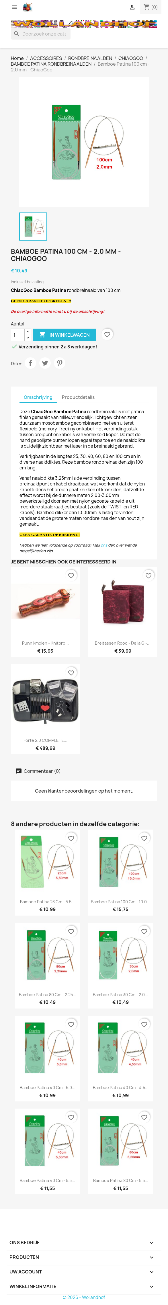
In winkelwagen (64, 335)
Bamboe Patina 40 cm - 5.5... (47, 1180)
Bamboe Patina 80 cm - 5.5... (120, 1180)
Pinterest (59, 363)
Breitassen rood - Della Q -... (123, 643)
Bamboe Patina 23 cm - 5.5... (47, 901)
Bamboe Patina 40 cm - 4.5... (121, 1087)
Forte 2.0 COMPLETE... (45, 740)
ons (104, 545)
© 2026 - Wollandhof (84, 1297)
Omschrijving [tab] (38, 397)
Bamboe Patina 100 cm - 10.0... (120, 901)
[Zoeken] (41, 34)
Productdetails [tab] (78, 397)
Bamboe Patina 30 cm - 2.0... (120, 994)
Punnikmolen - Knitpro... (45, 643)
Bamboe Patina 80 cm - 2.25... (47, 994)
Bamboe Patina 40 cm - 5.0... (47, 1087)
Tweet (45, 363)
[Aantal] (18, 335)
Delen (30, 363)
